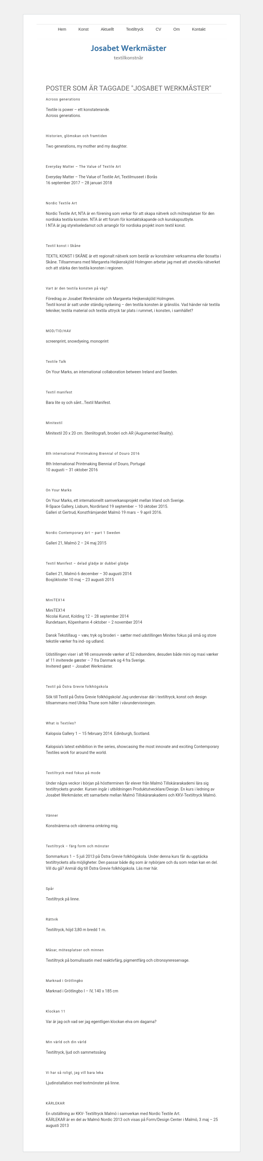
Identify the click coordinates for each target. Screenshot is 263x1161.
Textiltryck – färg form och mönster (78, 846)
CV (158, 29)
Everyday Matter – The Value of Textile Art (83, 167)
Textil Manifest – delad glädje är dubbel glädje (87, 563)
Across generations (63, 99)
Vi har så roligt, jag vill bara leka (75, 1073)
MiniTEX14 (55, 600)
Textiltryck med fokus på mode (73, 773)
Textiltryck (134, 29)
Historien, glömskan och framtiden (76, 136)
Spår (50, 889)
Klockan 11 (56, 1011)
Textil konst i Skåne (63, 246)
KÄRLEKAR (55, 1103)
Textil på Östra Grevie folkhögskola (77, 687)
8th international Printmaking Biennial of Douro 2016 (93, 454)
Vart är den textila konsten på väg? (77, 288)
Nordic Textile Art (61, 203)
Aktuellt (107, 29)
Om (176, 29)
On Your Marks (59, 490)
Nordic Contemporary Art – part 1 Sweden (83, 533)
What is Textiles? (61, 723)
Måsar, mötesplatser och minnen (75, 950)
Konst (83, 29)
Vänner (52, 816)
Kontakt (198, 29)
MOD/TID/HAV (58, 331)
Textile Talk (56, 362)
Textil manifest (59, 392)
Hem (62, 29)
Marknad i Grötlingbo (64, 981)
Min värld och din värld (66, 1042)
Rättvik (52, 919)
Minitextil (54, 423)
